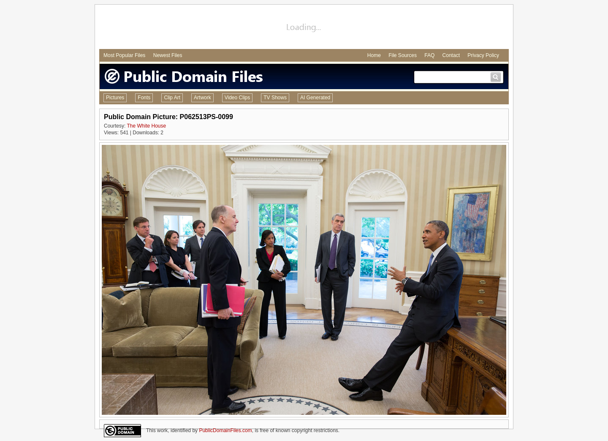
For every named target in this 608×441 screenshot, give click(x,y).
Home (374, 55)
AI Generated (315, 98)
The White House (146, 126)
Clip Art (172, 98)
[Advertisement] (304, 28)
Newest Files (167, 55)
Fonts (144, 98)
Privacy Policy (483, 55)
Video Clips (237, 98)
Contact (451, 55)
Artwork (202, 98)
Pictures (115, 98)
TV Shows (275, 98)
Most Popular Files (124, 55)
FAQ (429, 55)
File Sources (402, 55)
